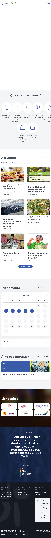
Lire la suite (25, 460)
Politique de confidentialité (7, 531)
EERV (2, 162)
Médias (19, 530)
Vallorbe (14, 2)
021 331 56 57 (9, 494)
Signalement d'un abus (20, 531)
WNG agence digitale (45, 531)
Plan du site (4, 530)
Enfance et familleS (11, 162)
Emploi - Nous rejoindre (6, 534)
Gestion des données (24, 534)
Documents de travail (6, 533)
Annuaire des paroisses (18, 533)
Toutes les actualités (43, 158)
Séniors (39, 162)
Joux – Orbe (14, 3)
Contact (16, 534)
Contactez (8, 496)
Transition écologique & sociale (27, 162)
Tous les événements (42, 288)
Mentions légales (12, 530)
